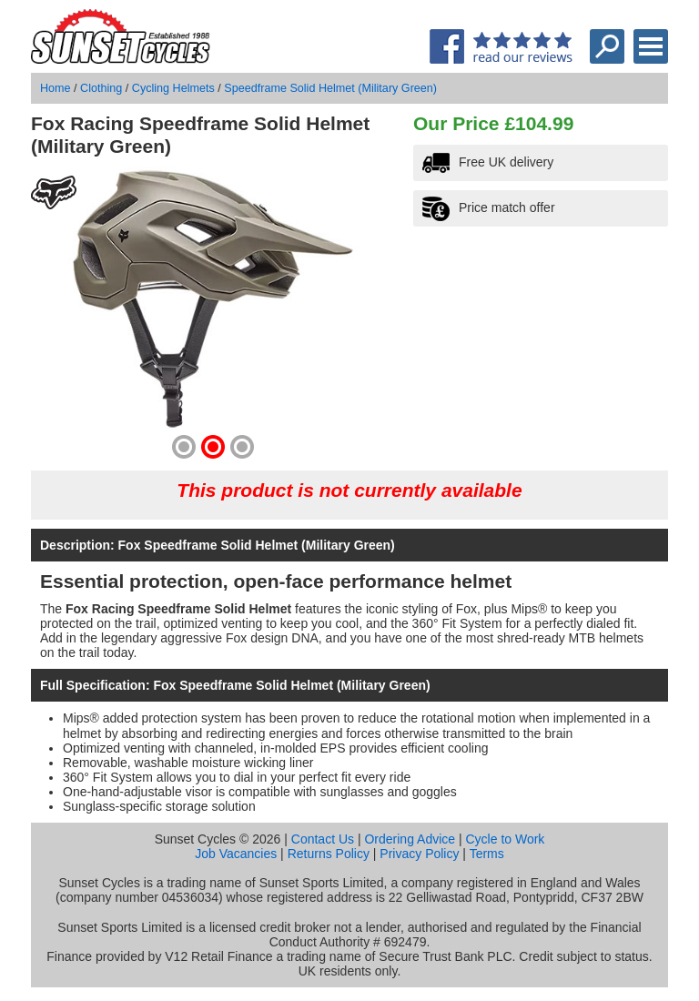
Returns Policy (329, 853)
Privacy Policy (419, 853)
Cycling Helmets (173, 88)
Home (55, 88)
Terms (487, 853)
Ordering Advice (409, 839)
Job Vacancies (236, 853)
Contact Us (322, 839)
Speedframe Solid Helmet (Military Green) (330, 88)
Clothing (101, 88)
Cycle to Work (504, 839)
